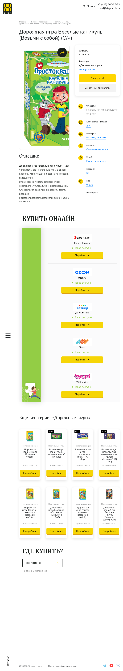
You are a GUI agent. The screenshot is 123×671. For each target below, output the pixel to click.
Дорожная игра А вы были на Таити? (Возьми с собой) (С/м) (109, 513)
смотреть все (87, 69)
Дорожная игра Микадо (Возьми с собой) (30, 453)
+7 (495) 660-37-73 (109, 4)
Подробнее (30, 473)
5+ (88, 173)
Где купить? (97, 78)
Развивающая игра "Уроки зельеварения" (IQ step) (56, 453)
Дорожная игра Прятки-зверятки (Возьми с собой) (29, 512)
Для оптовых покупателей (97, 88)
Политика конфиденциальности (62, 666)
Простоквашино (96, 161)
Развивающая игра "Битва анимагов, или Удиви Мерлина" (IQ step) (109, 455)
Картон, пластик (96, 137)
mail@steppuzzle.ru (110, 8)
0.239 (89, 184)
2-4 (88, 125)
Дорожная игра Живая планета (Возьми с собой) (83, 512)
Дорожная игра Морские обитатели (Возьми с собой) (56, 512)
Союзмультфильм (97, 149)
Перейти (80, 255)
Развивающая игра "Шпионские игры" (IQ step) (83, 454)
